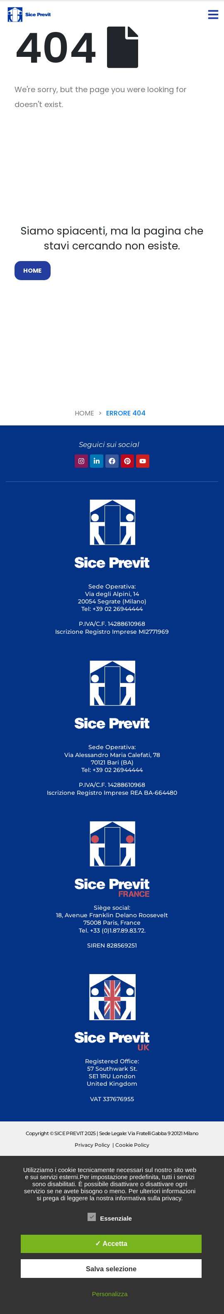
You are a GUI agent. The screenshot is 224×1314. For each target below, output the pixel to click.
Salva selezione (111, 1268)
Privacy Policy (92, 1145)
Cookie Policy (132, 1145)
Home (84, 413)
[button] (213, 14)
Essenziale (110, 1217)
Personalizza (110, 1293)
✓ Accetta (111, 1243)
